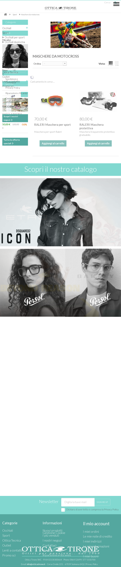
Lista (117, 63)
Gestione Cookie (51, 533)
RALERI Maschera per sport (52, 124)
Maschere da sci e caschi (15, 48)
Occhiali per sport (15, 37)
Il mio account (93, 506)
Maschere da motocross (12, 57)
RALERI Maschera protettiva (91, 126)
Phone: (80, 560)
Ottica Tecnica (10, 72)
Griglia (110, 63)
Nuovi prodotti (50, 512)
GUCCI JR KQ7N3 (11, 232)
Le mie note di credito (94, 516)
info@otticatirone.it (36, 564)
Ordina (37, 63)
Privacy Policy (12, 185)
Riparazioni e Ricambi (16, 190)
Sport (5, 32)
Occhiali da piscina (15, 42)
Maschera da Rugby (12, 65)
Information (11, 171)
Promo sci (8, 86)
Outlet (6, 76)
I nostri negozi (12, 279)
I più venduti (49, 516)
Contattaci (48, 523)
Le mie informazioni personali (98, 523)
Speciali (9, 209)
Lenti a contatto (11, 81)
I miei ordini (89, 512)
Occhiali (6, 28)
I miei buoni (89, 526)
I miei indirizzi (90, 519)
